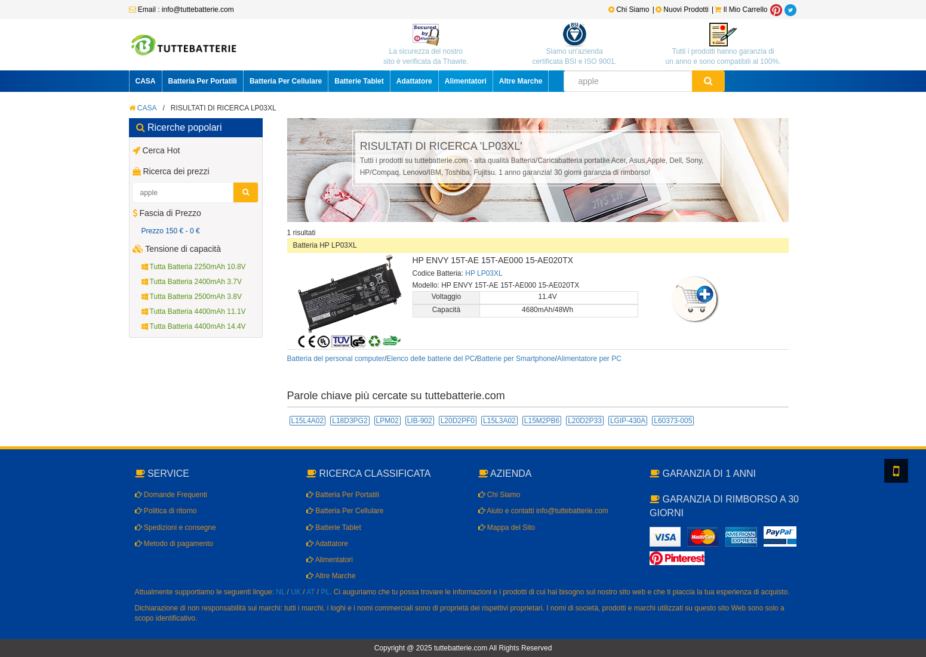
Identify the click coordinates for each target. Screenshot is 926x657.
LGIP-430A (627, 421)
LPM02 (387, 421)
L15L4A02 (307, 421)
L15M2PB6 (541, 421)
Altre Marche (521, 81)
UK (296, 592)
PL (325, 592)
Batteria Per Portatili (202, 81)
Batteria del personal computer (335, 358)
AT (310, 592)
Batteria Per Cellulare (286, 81)
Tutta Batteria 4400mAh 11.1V (193, 311)
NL (280, 592)
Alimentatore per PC (589, 358)
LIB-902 (419, 421)
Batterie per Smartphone (516, 358)
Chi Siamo (629, 9)
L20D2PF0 (458, 421)
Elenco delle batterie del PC (430, 358)
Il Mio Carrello (741, 9)
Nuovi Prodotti (683, 9)
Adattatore (414, 81)
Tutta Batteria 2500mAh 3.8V (191, 296)
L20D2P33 (585, 421)
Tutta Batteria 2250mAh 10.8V (193, 267)
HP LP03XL (483, 273)
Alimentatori (466, 81)
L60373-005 (673, 421)
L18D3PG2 (349, 421)
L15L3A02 (499, 421)
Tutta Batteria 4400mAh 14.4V (193, 326)
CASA (146, 81)
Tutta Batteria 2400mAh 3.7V (191, 281)
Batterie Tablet (358, 81)
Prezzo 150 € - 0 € (170, 231)
